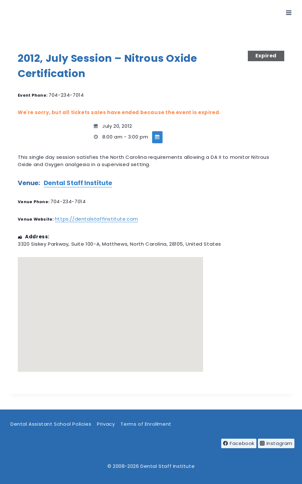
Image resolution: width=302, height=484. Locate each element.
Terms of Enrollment (145, 424)
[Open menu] (288, 12)
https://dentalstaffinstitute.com (96, 219)
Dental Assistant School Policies (50, 424)
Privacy (106, 424)
